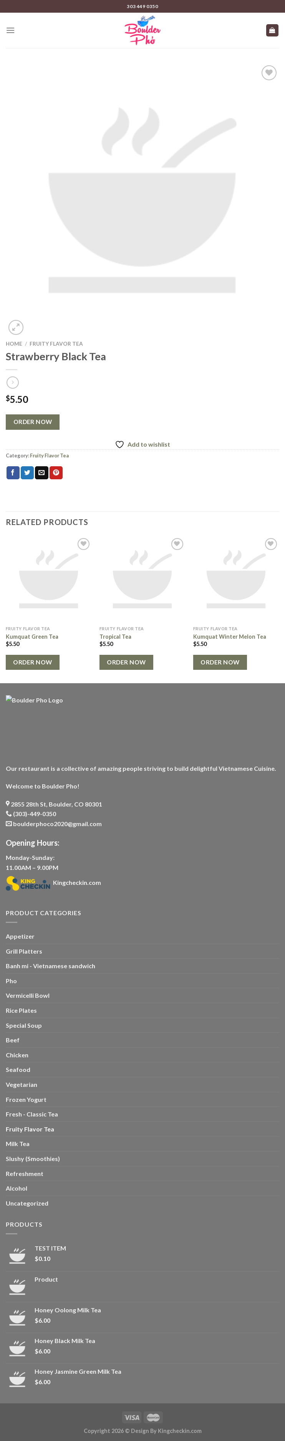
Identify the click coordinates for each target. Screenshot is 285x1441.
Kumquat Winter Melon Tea (229, 636)
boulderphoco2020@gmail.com (54, 823)
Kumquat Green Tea (32, 636)
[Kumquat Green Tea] (49, 579)
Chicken (17, 1054)
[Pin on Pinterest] (56, 472)
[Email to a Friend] (41, 472)
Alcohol (16, 1188)
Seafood (18, 1069)
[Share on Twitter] (27, 472)
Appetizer (20, 936)
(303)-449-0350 (31, 813)
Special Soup (24, 1025)
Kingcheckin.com (53, 882)
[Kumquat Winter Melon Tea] (236, 579)
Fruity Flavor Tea (56, 344)
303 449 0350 (142, 6)
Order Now (32, 421)
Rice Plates (21, 1010)
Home (14, 344)
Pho (11, 980)
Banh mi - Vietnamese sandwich (50, 965)
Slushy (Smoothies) (33, 1158)
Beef (13, 1039)
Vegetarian (21, 1084)
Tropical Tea (115, 636)
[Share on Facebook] (13, 472)
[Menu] (10, 30)
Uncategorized (27, 1203)
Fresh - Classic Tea (32, 1114)
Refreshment (24, 1173)
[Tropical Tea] (142, 579)
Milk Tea (18, 1143)
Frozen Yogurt (26, 1099)
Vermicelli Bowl (28, 995)
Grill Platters (24, 951)
